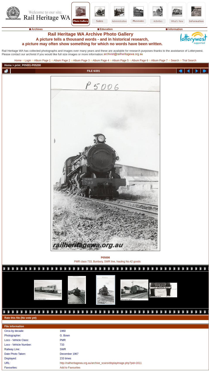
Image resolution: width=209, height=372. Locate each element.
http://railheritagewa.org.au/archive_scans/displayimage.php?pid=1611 (101, 363)
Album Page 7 (159, 60)
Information (175, 29)
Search (175, 60)
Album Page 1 (42, 60)
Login (28, 60)
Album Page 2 (62, 60)
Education (106, 29)
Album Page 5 (120, 60)
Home (17, 60)
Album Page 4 (101, 60)
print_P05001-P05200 (28, 65)
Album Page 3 (81, 60)
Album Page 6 (140, 60)
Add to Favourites (70, 367)
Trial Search (189, 60)
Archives (37, 29)
